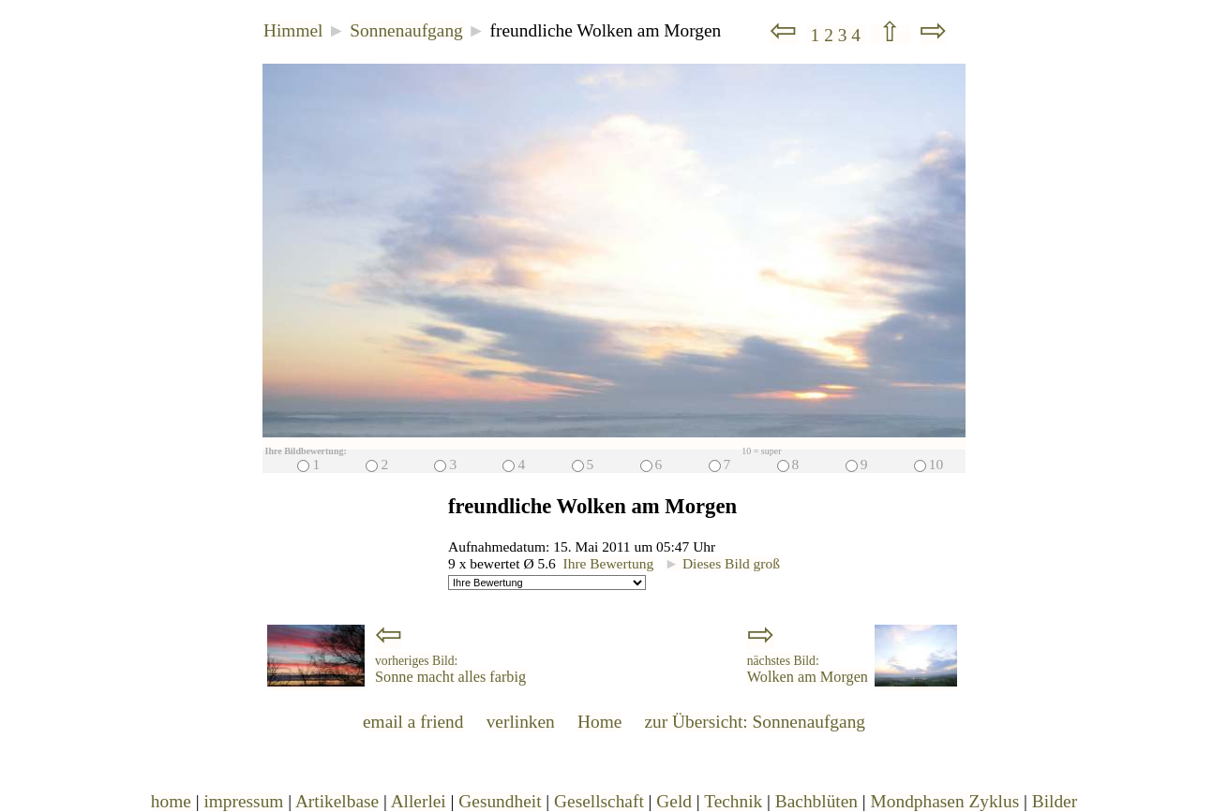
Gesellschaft (599, 801)
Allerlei (418, 801)
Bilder (1054, 801)
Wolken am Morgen (807, 670)
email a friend (413, 721)
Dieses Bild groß (722, 563)
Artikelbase (337, 801)
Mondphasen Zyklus (945, 801)
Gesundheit (499, 801)
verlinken (521, 721)
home (171, 801)
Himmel (292, 30)
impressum (243, 801)
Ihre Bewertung (608, 563)
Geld (674, 801)
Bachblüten (816, 801)
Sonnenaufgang (406, 30)
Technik (733, 801)
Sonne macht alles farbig (450, 670)
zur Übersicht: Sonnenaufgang (755, 721)
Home (599, 721)
